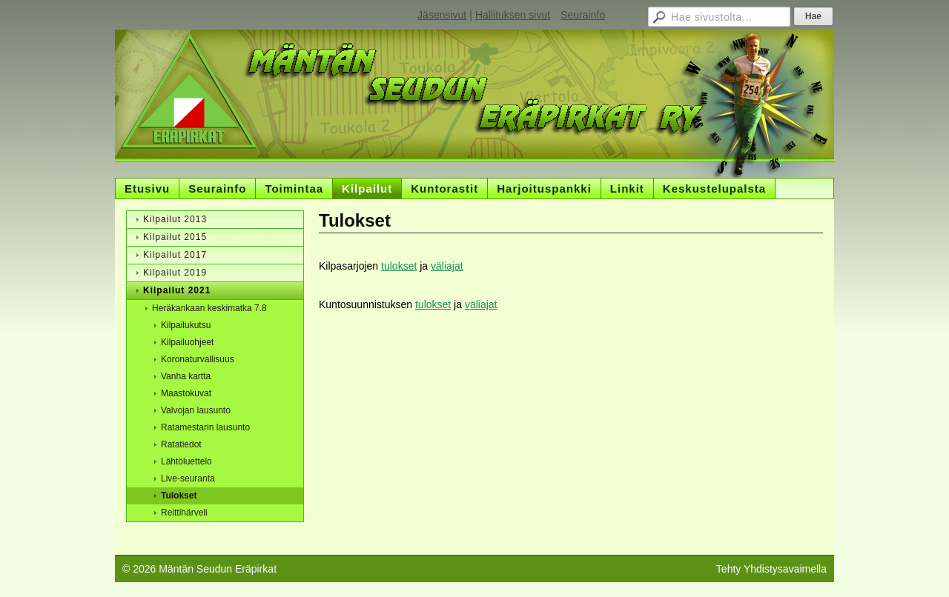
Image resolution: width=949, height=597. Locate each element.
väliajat (447, 266)
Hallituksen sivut (512, 15)
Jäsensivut (441, 15)
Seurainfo (583, 15)
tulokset (399, 266)
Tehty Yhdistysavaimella (771, 569)
